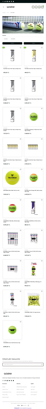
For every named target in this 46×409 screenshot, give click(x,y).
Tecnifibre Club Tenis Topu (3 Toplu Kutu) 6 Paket (33, 161)
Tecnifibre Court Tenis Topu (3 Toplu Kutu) (12, 68)
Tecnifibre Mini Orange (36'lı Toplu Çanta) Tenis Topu (33, 191)
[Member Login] (36, 7)
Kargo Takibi (5, 394)
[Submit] (42, 364)
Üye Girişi (33, 389)
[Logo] (10, 7)
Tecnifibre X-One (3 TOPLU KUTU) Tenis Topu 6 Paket (11, 282)
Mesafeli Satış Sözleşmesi (22, 386)
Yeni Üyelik (33, 386)
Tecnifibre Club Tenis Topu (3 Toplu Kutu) (33, 68)
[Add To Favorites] (20, 47)
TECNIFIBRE (5, 67)
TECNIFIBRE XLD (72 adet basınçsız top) (11, 342)
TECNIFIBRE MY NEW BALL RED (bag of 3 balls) (33, 282)
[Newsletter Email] (23, 364)
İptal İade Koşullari (20, 392)
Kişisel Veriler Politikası (21, 394)
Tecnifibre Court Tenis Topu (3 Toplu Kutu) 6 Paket (33, 100)
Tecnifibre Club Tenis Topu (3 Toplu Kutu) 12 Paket (12, 161)
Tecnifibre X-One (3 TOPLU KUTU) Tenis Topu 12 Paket (11, 252)
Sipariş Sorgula (5, 397)
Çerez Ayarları (34, 394)
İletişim (3, 386)
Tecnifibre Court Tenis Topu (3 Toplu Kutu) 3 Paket (12, 130)
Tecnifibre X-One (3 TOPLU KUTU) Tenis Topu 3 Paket (33, 252)
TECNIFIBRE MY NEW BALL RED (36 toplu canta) (11, 221)
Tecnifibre (26, 67)
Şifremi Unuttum (34, 392)
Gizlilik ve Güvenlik (20, 389)
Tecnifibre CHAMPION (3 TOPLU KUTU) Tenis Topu (32, 221)
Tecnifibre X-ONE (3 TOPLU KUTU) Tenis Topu (11, 313)
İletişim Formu (5, 389)
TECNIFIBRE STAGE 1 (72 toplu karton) (32, 312)
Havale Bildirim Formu (6, 392)
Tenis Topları (13, 12)
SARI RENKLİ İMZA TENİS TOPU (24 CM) (11, 190)
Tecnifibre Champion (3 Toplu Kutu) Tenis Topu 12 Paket (33, 130)
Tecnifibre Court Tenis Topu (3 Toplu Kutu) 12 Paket (12, 100)
